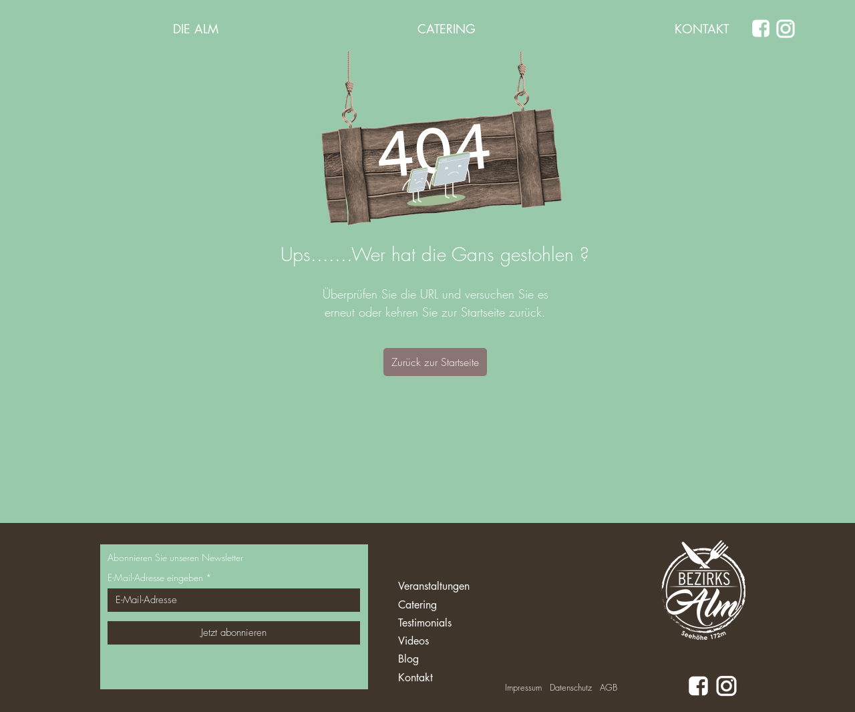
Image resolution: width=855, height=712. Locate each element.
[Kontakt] (447, 678)
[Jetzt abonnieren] (234, 633)
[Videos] (447, 642)
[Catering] (447, 605)
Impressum (523, 687)
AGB (608, 687)
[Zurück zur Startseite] (435, 362)
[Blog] (447, 660)
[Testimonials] (447, 623)
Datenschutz (571, 687)
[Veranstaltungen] (447, 587)
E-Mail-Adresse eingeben (155, 577)
